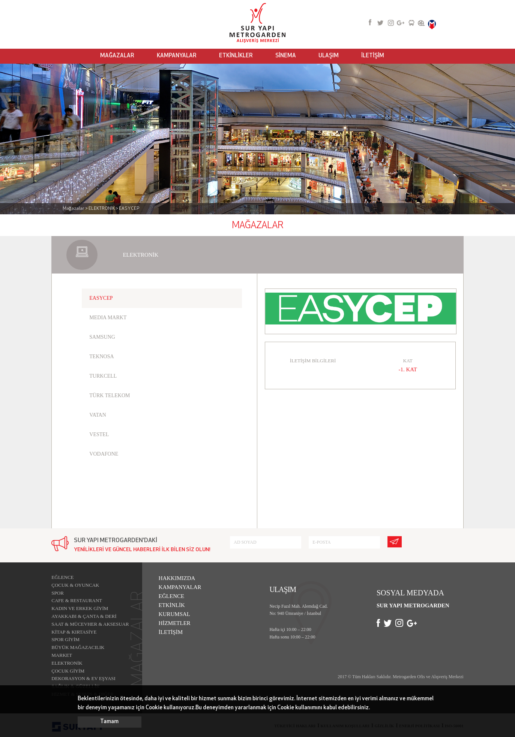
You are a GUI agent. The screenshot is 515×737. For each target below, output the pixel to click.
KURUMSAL (174, 614)
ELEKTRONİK (66, 663)
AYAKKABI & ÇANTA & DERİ (83, 616)
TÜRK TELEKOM (109, 395)
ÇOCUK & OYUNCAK (75, 585)
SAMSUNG (102, 337)
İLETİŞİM (372, 56)
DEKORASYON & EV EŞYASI (83, 678)
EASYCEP (101, 298)
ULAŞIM (328, 56)
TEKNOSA (101, 356)
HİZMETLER (175, 623)
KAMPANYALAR (177, 56)
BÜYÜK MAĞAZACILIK (77, 647)
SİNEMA (285, 56)
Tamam (109, 722)
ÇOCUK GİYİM (67, 671)
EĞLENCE (62, 577)
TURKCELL (103, 376)
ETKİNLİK (172, 605)
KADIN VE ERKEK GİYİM (79, 608)
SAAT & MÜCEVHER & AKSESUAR (90, 624)
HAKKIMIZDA (177, 578)
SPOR (57, 593)
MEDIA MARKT (107, 317)
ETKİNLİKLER (236, 56)
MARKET (61, 655)
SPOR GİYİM (65, 639)
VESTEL (99, 434)
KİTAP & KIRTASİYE (73, 632)
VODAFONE (103, 454)
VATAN (97, 415)
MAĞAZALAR (117, 56)
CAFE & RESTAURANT (76, 600)
